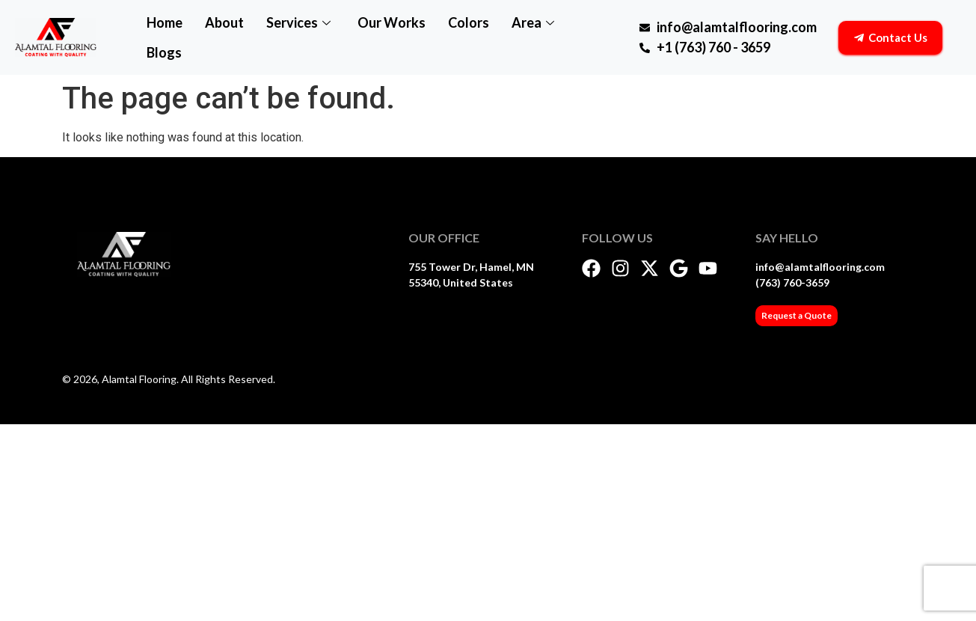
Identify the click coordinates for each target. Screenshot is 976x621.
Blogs (164, 52)
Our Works (391, 22)
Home (164, 22)
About (224, 22)
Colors (468, 22)
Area (533, 22)
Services (298, 22)
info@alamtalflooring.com (820, 266)
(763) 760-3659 (792, 282)
